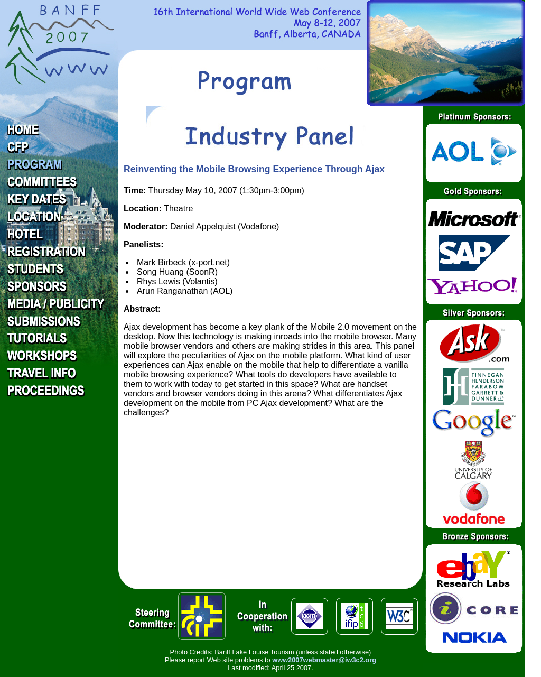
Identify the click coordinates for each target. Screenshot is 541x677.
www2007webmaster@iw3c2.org (324, 660)
